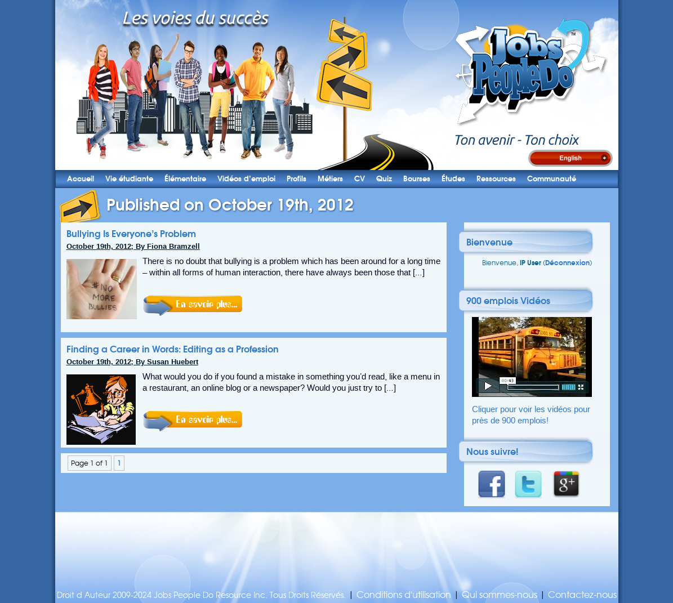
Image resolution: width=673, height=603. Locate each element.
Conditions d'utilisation (403, 594)
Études (453, 179)
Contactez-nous (582, 594)
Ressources (496, 179)
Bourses (416, 179)
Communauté (551, 179)
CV (359, 179)
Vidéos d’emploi (246, 179)
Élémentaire (185, 179)
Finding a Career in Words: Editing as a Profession (172, 349)
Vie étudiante (129, 179)
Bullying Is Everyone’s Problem (131, 233)
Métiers (330, 179)
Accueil (80, 179)
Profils (296, 179)
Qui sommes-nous (499, 594)
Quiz (384, 179)
